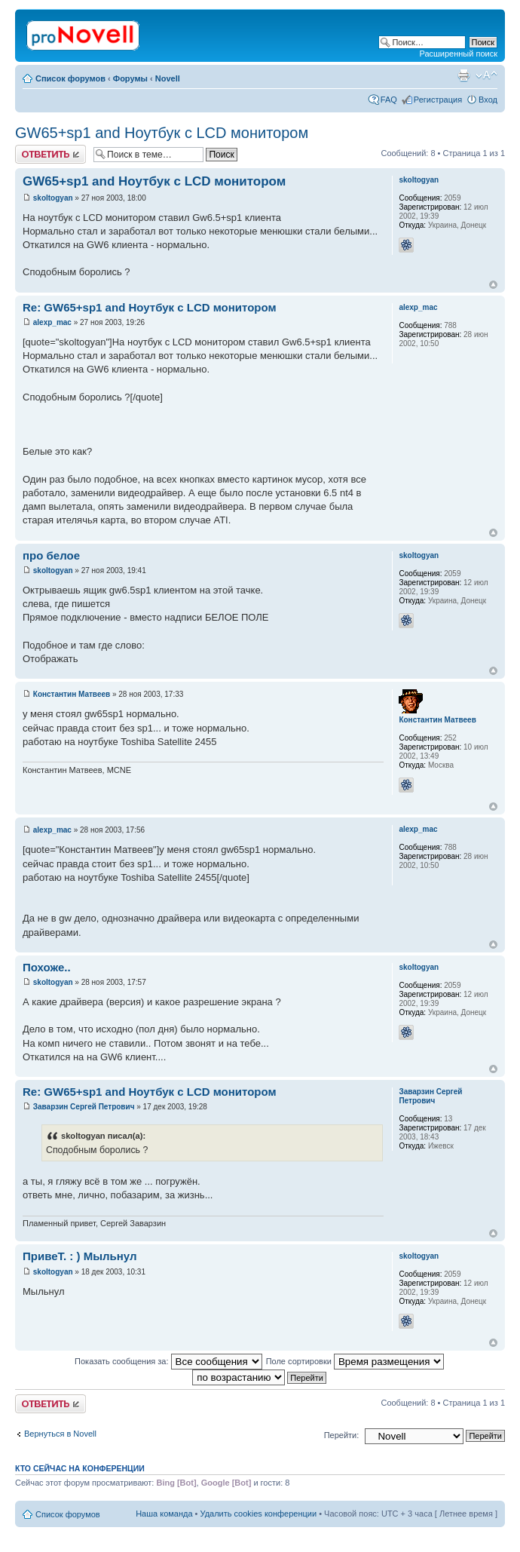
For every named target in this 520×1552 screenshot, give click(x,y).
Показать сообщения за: (168, 1361)
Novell (167, 78)
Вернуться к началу (493, 285)
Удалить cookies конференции (258, 1513)
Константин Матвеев (71, 694)
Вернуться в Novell (60, 1433)
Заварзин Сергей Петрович (84, 1107)
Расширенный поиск (458, 53)
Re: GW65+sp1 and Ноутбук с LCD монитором (150, 307)
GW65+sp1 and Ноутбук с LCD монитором (161, 132)
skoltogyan (53, 198)
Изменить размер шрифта (486, 75)
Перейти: (341, 1435)
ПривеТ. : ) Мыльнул (79, 1256)
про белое (51, 555)
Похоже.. (47, 967)
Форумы (130, 78)
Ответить (50, 154)
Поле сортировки (355, 1361)
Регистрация (438, 99)
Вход (488, 99)
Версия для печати (463, 75)
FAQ (389, 99)
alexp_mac (52, 322)
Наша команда (164, 1513)
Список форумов (70, 78)
